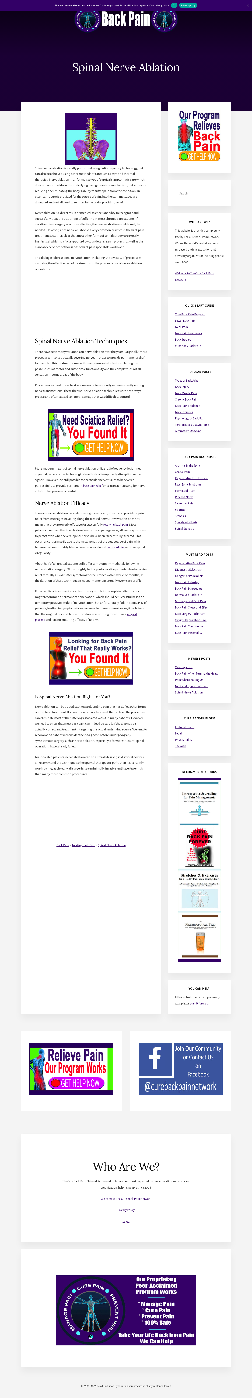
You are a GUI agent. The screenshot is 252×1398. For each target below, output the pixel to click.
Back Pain (61, 845)
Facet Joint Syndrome (188, 484)
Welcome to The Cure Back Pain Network (126, 1199)
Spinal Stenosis (184, 528)
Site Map (180, 746)
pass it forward (199, 1003)
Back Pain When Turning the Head (196, 673)
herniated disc (116, 547)
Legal (178, 733)
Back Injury (182, 387)
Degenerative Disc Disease (191, 478)
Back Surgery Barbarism (190, 614)
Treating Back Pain (82, 845)
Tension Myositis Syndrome (192, 424)
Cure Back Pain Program (190, 314)
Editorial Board (184, 727)
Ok (174, 5)
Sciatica (180, 509)
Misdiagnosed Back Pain (190, 601)
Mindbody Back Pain (188, 346)
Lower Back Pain (185, 320)
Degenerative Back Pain (190, 563)
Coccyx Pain (182, 472)
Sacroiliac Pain (184, 503)
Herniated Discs (185, 491)
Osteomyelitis (183, 667)
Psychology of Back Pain (190, 418)
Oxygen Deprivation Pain (190, 620)
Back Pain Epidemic (187, 406)
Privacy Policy (183, 739)
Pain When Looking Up (189, 680)
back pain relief (93, 485)
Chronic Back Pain (186, 399)
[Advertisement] (91, 301)
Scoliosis (180, 516)
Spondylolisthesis (186, 522)
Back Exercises (184, 412)
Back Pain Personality (188, 632)
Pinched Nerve (184, 497)
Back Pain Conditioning (189, 626)
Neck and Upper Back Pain (191, 686)
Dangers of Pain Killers (189, 576)
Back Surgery (183, 339)
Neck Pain (181, 327)
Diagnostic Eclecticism (189, 569)
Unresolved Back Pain (188, 595)
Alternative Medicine (188, 431)
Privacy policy (188, 5)
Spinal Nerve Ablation (113, 845)
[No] (247, 5)
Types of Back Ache (186, 380)
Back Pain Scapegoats (188, 588)
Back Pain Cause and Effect (191, 607)
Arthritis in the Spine (188, 465)
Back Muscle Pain (186, 393)
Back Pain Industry (187, 582)
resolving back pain (116, 524)
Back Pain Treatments (188, 333)
